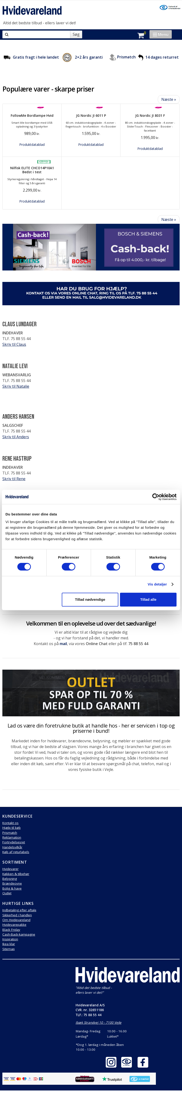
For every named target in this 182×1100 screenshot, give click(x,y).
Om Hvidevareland (16, 920)
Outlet (6, 893)
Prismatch (126, 57)
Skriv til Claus (14, 344)
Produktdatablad (32, 144)
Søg (76, 34)
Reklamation (11, 837)
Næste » (168, 99)
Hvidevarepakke (14, 924)
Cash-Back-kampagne (18, 934)
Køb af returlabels (15, 852)
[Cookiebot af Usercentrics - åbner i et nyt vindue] (156, 496)
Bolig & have (12, 888)
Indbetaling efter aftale (19, 910)
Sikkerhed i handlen (17, 915)
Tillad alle (148, 599)
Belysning (9, 878)
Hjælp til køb (11, 827)
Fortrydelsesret (13, 842)
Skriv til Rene (13, 478)
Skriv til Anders (15, 436)
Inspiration (10, 939)
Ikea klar (8, 944)
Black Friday (11, 929)
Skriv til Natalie (15, 386)
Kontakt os (10, 823)
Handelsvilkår (12, 847)
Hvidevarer (10, 869)
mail (63, 643)
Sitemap (8, 949)
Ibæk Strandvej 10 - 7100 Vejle (98, 1022)
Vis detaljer (157, 584)
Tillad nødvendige (90, 599)
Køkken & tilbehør (15, 874)
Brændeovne (12, 883)
